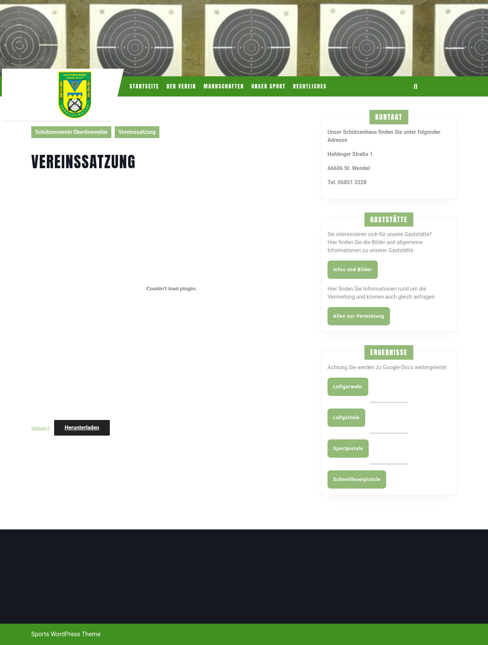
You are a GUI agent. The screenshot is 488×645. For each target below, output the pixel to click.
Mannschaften (224, 86)
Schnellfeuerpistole (356, 479)
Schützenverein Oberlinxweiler (71, 132)
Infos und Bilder (352, 269)
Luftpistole (346, 417)
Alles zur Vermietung (358, 316)
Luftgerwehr (348, 386)
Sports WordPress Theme (66, 634)
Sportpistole (348, 448)
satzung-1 (40, 428)
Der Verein (181, 86)
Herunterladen (82, 428)
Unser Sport (268, 86)
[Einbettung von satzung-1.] (171, 288)
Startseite (144, 86)
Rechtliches (310, 86)
